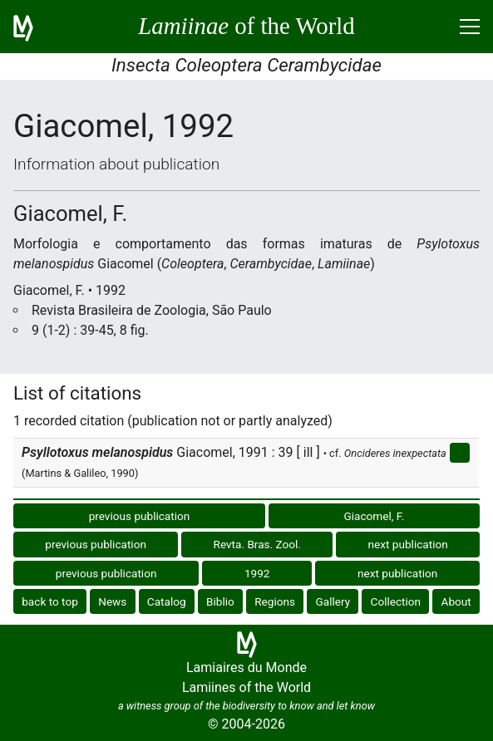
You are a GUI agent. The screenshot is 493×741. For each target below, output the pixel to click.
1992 (257, 573)
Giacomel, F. (374, 516)
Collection (396, 601)
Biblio (220, 601)
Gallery (332, 601)
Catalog (166, 601)
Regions (274, 601)
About (456, 601)
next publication (408, 544)
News (112, 601)
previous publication (139, 516)
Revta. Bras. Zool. (257, 544)
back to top (50, 601)
